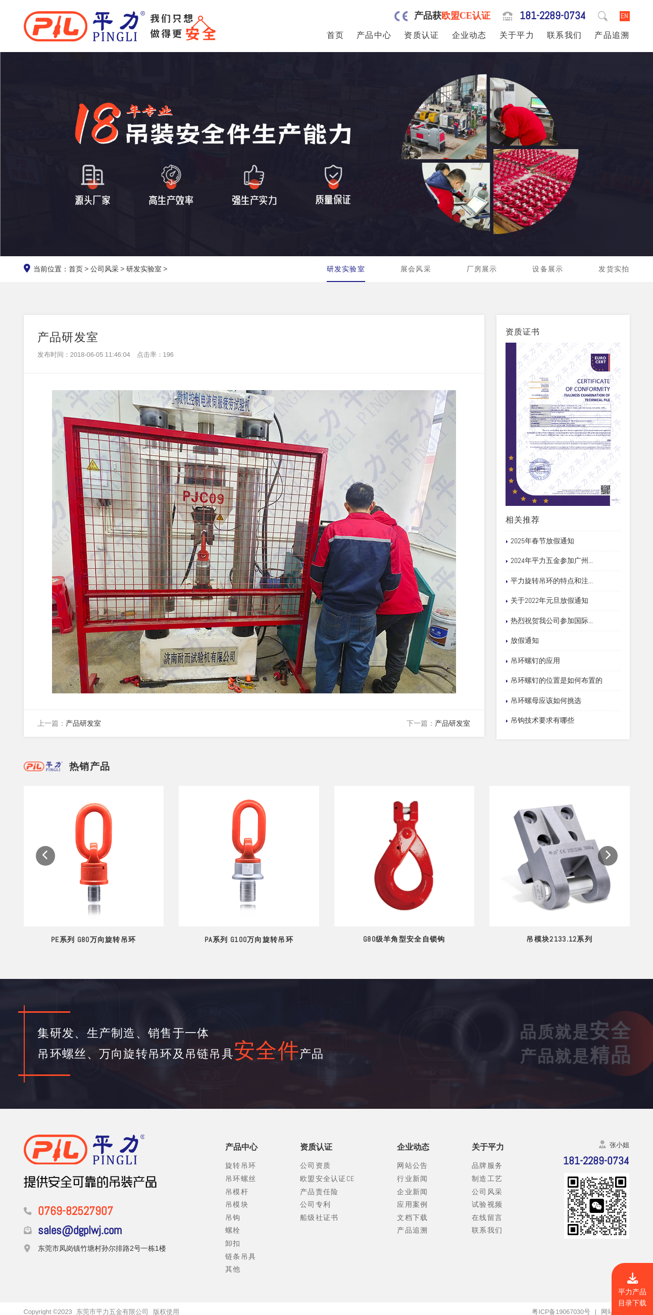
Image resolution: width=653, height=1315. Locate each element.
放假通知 (522, 641)
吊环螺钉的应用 (533, 661)
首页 (335, 35)
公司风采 (104, 268)
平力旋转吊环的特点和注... (549, 581)
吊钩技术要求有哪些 (540, 721)
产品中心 (374, 35)
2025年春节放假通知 (540, 541)
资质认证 (421, 35)
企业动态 (469, 35)
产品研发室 (83, 723)
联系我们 (564, 35)
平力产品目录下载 (632, 1290)
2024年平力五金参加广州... (549, 561)
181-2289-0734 (553, 16)
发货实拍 (613, 268)
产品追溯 (611, 35)
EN (624, 15)
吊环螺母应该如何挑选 (543, 701)
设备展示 (547, 268)
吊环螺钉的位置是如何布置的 (554, 681)
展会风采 (415, 268)
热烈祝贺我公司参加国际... (549, 621)
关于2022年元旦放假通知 (547, 601)
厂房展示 (482, 268)
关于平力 (516, 35)
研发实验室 (144, 268)
